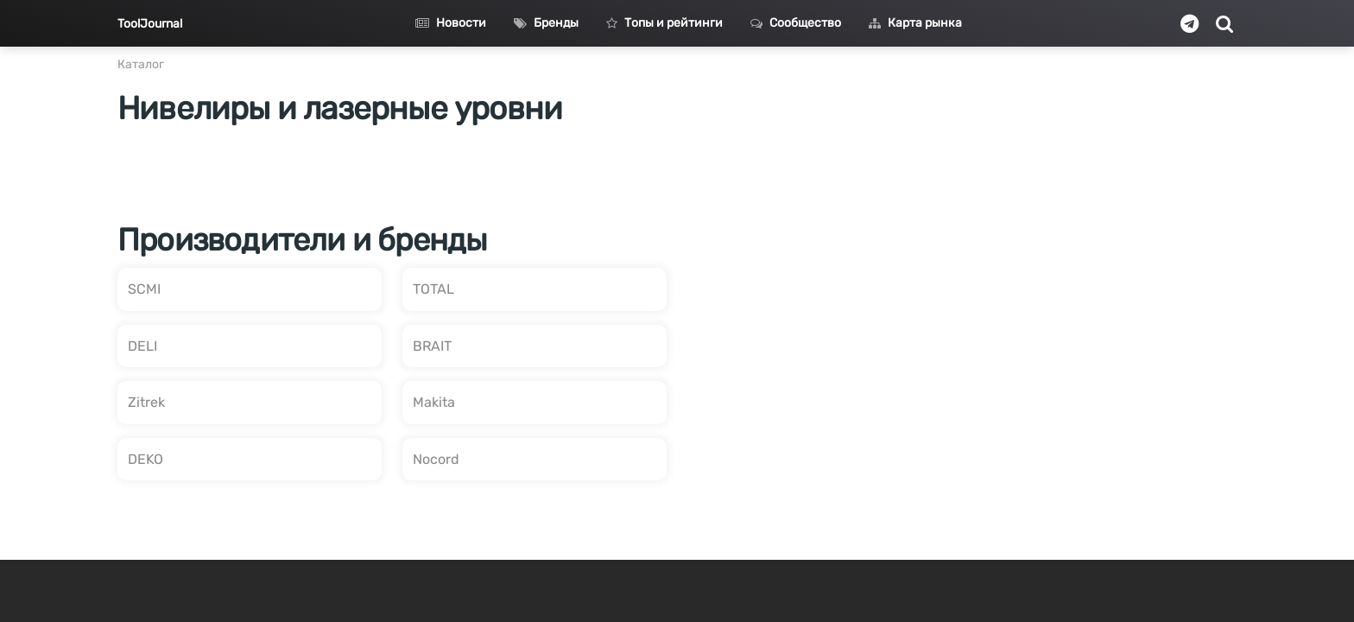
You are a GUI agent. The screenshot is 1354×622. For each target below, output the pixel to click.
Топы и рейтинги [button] (664, 23)
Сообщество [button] (795, 23)
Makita (434, 402)
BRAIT (432, 346)
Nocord (436, 459)
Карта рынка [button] (915, 23)
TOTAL (433, 289)
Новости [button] (450, 23)
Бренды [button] (546, 23)
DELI (142, 346)
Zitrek (146, 402)
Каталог (140, 64)
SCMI (144, 289)
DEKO (145, 459)
